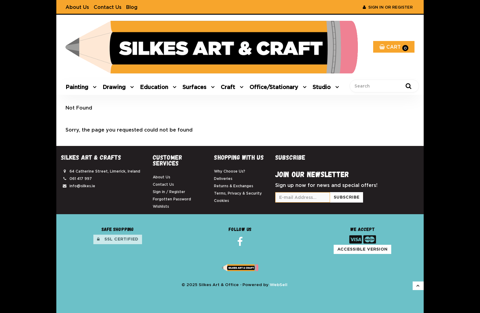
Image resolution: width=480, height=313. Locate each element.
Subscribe (346, 197)
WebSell (278, 284)
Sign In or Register (388, 7)
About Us (77, 7)
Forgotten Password (172, 199)
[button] (418, 285)
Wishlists (161, 206)
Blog (131, 7)
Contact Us (108, 7)
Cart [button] (393, 47)
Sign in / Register (169, 192)
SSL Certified (117, 239)
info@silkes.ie (82, 186)
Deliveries (223, 179)
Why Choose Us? (229, 171)
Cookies (221, 201)
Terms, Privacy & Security (238, 193)
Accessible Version (362, 249)
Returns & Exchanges (233, 186)
